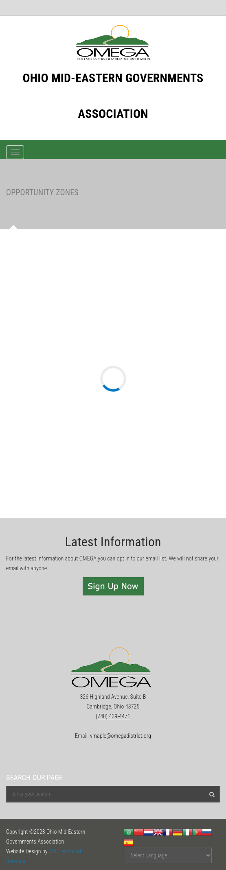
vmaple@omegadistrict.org (120, 736)
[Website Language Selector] (168, 855)
